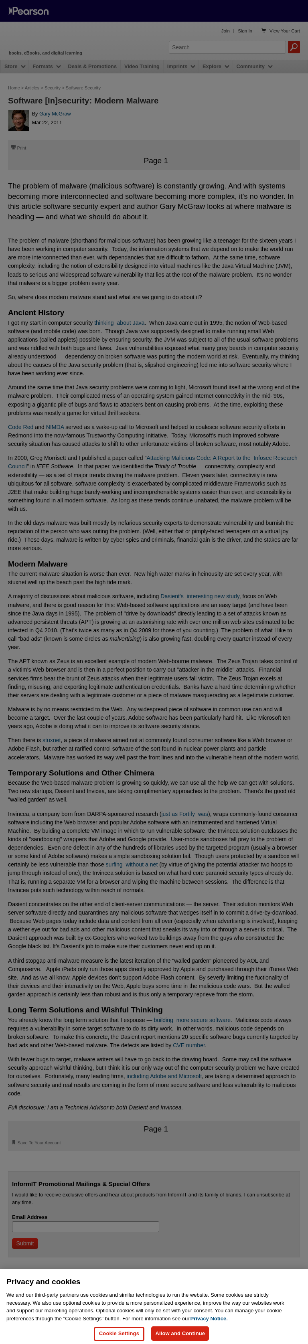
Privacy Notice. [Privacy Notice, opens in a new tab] (209, 1327)
